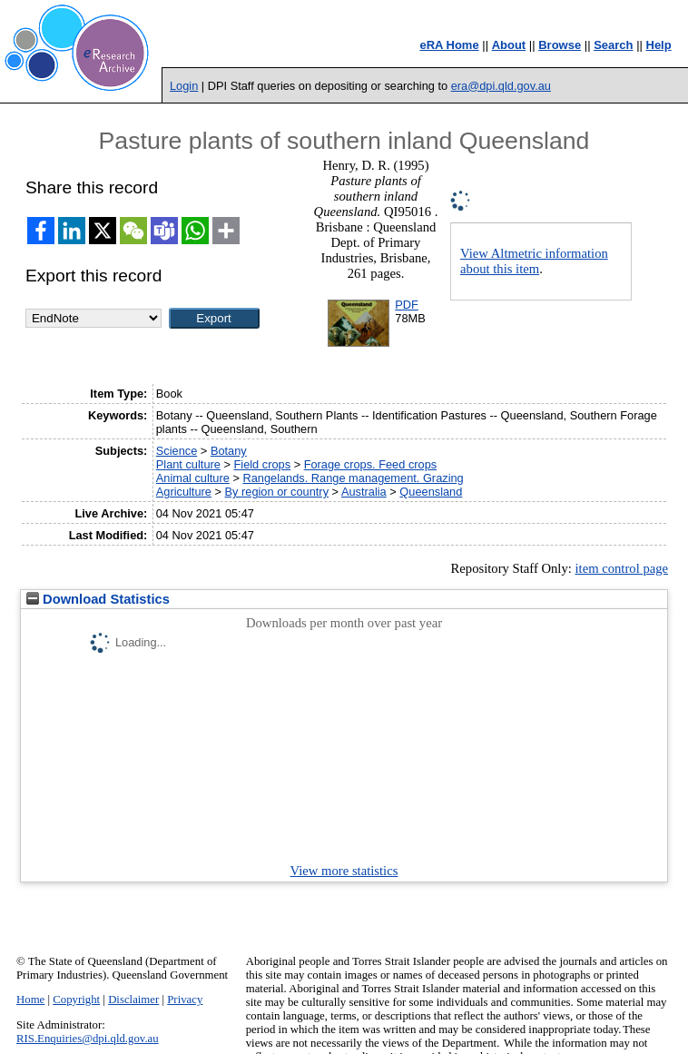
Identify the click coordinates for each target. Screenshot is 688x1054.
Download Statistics (98, 599)
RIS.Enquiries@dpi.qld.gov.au (87, 1038)
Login (184, 86)
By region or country (277, 491)
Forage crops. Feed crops (370, 464)
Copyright (76, 999)
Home (30, 999)
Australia (364, 491)
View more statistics (344, 870)
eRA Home (448, 45)
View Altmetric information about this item (534, 261)
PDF (406, 304)
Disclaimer (133, 999)
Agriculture (183, 491)
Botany (229, 451)
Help (659, 45)
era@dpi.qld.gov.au (501, 86)
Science (177, 451)
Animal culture (193, 478)
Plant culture (188, 464)
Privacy (184, 999)
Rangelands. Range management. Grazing (352, 478)
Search (613, 45)
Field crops (261, 464)
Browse (559, 45)
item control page (621, 568)
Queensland (430, 491)
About (509, 45)
